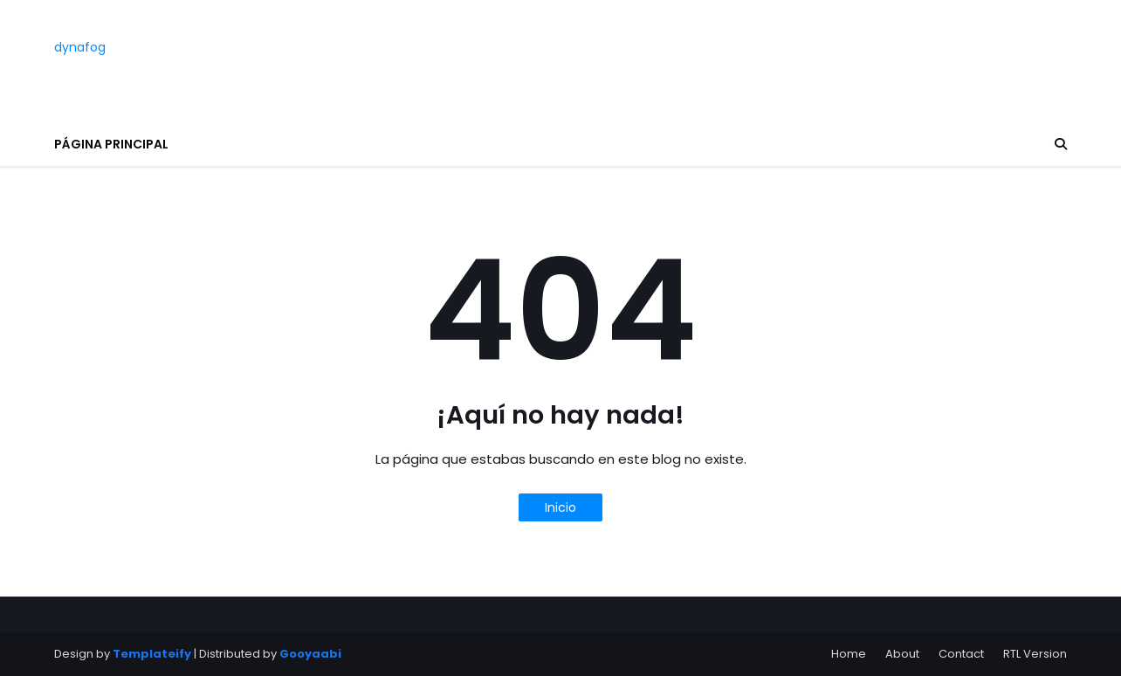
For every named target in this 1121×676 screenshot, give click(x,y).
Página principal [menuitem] (111, 144)
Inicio (560, 507)
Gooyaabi (310, 653)
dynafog (80, 47)
